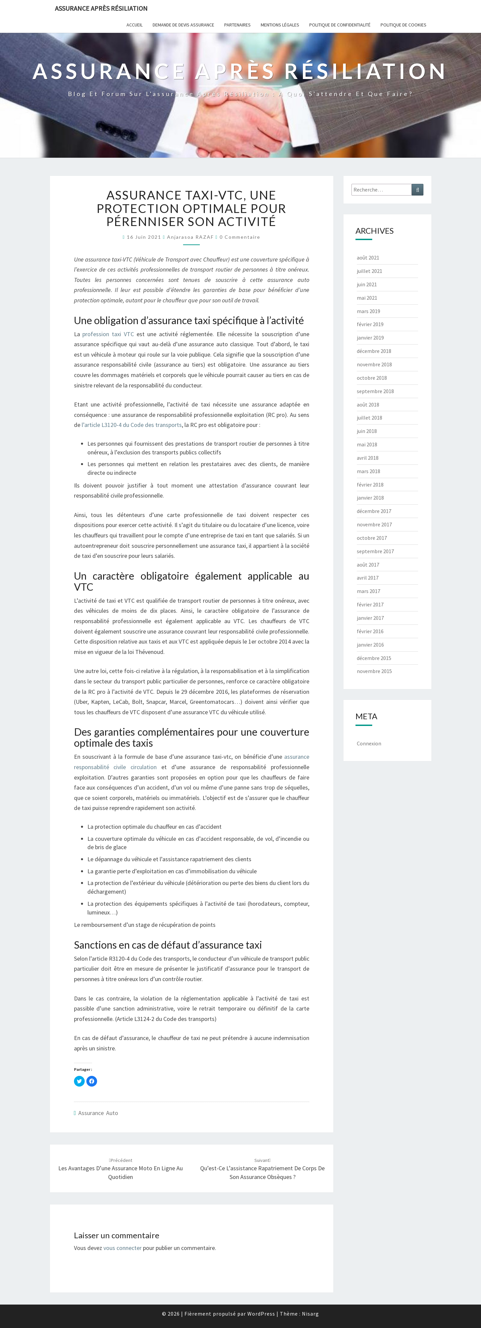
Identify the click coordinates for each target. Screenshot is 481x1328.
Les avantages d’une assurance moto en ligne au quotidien (120, 1169)
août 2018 (368, 404)
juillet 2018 (369, 417)
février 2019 (370, 324)
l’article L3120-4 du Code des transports (132, 425)
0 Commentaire (240, 237)
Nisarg (310, 1313)
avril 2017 (368, 577)
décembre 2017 (374, 511)
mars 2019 (368, 311)
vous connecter (122, 1248)
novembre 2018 (374, 364)
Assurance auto (98, 1113)
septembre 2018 (375, 391)
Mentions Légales (280, 25)
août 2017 (368, 564)
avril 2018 (368, 457)
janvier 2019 (370, 337)
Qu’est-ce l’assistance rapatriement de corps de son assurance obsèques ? (262, 1169)
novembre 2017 (374, 524)
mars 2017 (368, 591)
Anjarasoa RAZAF (190, 237)
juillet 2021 (369, 271)
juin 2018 (367, 431)
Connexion (369, 743)
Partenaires (237, 25)
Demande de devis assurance (183, 25)
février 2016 (370, 631)
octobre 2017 (372, 537)
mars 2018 (368, 471)
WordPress (261, 1313)
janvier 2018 (370, 497)
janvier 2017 (370, 617)
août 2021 (368, 257)
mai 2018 (367, 444)
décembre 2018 (374, 351)
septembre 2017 (375, 551)
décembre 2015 (374, 658)
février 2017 (370, 604)
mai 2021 (367, 297)
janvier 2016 (370, 644)
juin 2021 (367, 284)
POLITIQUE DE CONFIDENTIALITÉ (340, 25)
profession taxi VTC (108, 334)
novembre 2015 (374, 671)
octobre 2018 (372, 377)
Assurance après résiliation (101, 8)
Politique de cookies (403, 25)
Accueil (135, 25)
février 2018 (370, 484)
